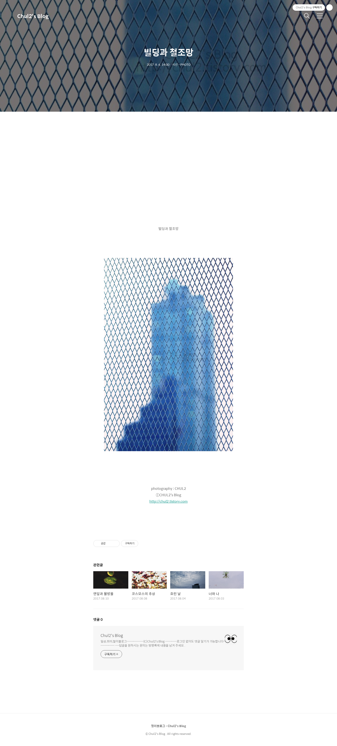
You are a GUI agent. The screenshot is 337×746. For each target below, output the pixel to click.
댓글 (98, 619)
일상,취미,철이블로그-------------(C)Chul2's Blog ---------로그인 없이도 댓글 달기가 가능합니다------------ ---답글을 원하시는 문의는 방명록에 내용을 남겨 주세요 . (163, 643)
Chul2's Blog (33, 16)
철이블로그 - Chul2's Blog (168, 725)
